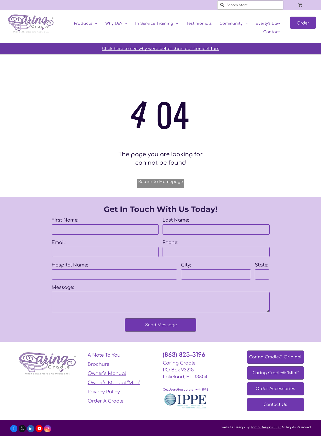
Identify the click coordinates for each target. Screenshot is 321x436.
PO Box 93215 (178, 369)
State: (261, 265)
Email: (59, 242)
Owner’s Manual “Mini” (114, 382)
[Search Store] (250, 5)
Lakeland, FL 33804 (185, 376)
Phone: (170, 242)
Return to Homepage (160, 181)
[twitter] (22, 429)
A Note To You (104, 355)
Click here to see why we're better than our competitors (160, 48)
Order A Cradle (105, 401)
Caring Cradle (179, 363)
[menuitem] (85, 24)
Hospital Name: (70, 265)
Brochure (98, 364)
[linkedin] (30, 429)
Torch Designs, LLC (266, 427)
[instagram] (47, 429)
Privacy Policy (104, 391)
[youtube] (39, 429)
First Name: (65, 220)
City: (186, 265)
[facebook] (13, 429)
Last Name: (176, 220)
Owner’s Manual (107, 373)
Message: (63, 287)
